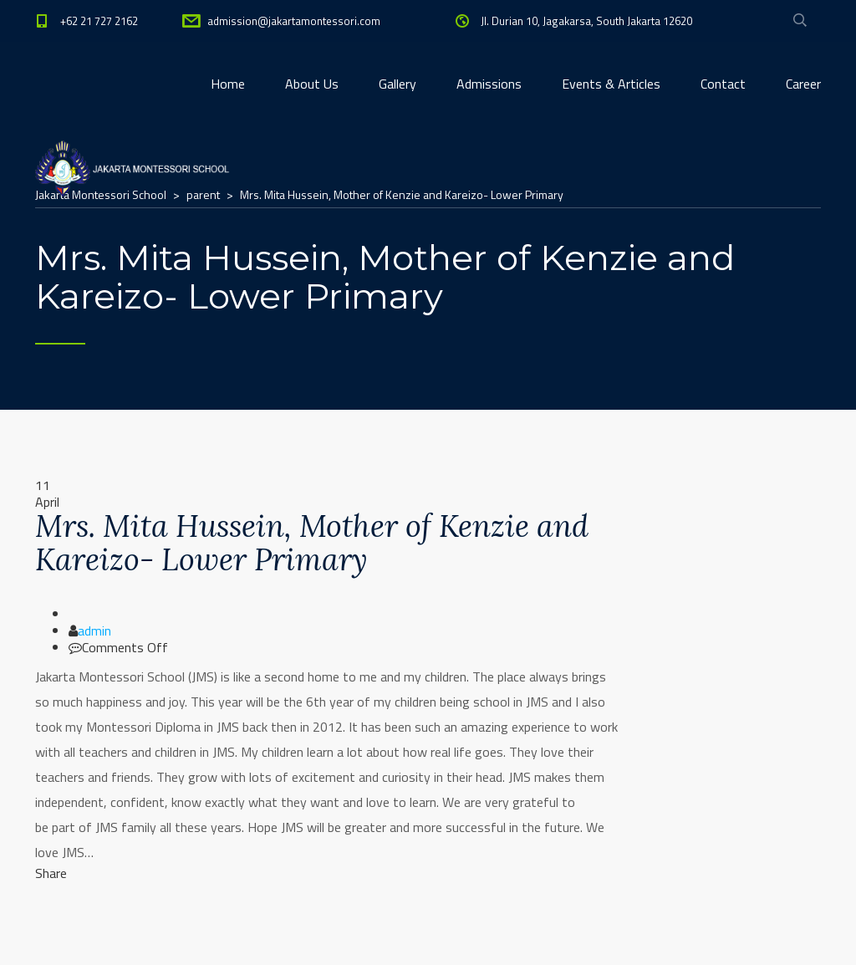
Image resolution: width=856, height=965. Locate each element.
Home (228, 84)
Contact (723, 84)
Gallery (397, 84)
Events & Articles (611, 84)
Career (803, 84)
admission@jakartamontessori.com (293, 21)
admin (94, 630)
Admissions (489, 84)
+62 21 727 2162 (99, 21)
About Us (312, 84)
